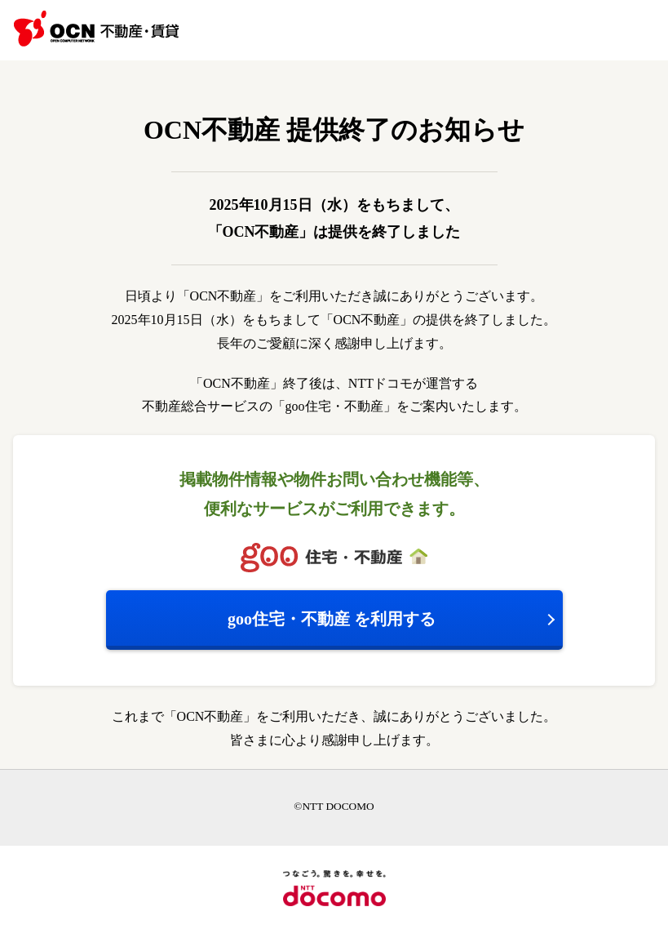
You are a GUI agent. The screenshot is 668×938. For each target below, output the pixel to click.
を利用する (332, 619)
